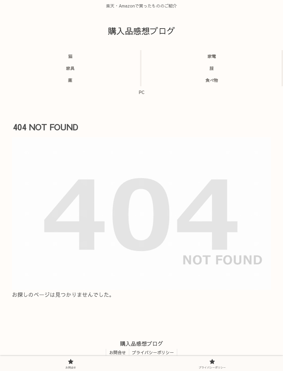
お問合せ (117, 352)
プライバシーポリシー (153, 352)
